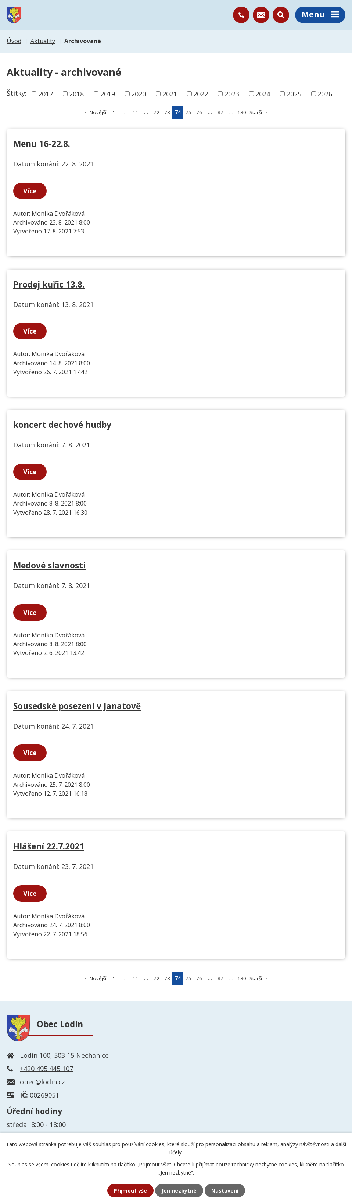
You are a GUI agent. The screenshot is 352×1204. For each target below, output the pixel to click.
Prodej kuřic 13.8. (49, 284)
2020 (138, 93)
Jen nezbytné (179, 1190)
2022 (200, 93)
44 (135, 112)
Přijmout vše (130, 1190)
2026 (324, 93)
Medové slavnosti (49, 565)
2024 (262, 93)
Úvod (14, 41)
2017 (45, 93)
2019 (107, 93)
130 (241, 112)
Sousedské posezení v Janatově (77, 706)
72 (156, 112)
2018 (76, 93)
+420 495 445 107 (46, 1068)
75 (188, 112)
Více (30, 190)
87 (220, 112)
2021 (169, 93)
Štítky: (16, 93)
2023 (232, 93)
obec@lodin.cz (42, 1081)
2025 (294, 93)
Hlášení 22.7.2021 (48, 846)
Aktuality (42, 41)
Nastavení (224, 1190)
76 (199, 112)
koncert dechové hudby (62, 424)
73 (167, 112)
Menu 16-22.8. (41, 143)
